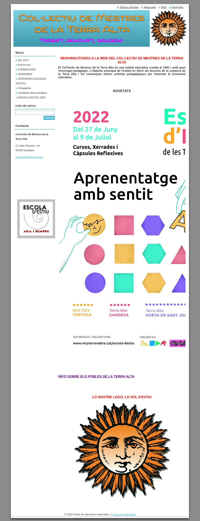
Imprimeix (177, 7)
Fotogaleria (24, 88)
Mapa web (150, 7)
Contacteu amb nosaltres (32, 92)
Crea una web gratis (124, 514)
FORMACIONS (27, 69)
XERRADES (25, 74)
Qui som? (23, 60)
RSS (164, 7)
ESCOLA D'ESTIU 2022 (32, 97)
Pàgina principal (129, 7)
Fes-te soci (24, 64)
